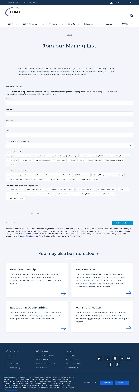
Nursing (110, 25)
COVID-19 (9, 359)
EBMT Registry (33, 25)
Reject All (106, 383)
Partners (69, 351)
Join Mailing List (72, 368)
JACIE (127, 25)
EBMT (12, 25)
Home (69, 35)
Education (92, 25)
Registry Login (13, 3)
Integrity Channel (72, 359)
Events (74, 25)
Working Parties (12, 351)
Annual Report (41, 368)
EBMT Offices (71, 355)
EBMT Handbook (42, 351)
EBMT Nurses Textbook (45, 355)
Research (56, 25)
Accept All (121, 383)
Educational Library (13, 368)
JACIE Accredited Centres (45, 364)
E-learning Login (30, 3)
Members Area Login (123, 2)
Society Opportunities (74, 364)
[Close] (135, 383)
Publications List (12, 355)
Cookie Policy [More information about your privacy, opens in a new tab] (11, 390)
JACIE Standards (42, 359)
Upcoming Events (13, 364)
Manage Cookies (90, 383)
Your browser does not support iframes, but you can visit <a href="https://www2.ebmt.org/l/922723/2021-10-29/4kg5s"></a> (69, 161)
